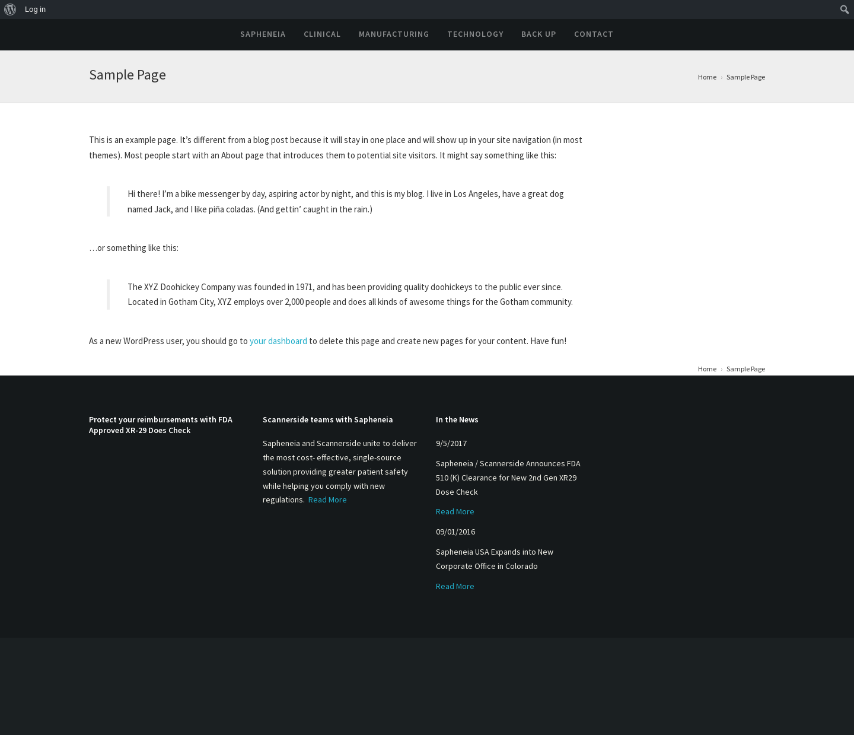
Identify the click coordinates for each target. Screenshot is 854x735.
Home (707, 76)
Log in (35, 9)
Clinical (322, 33)
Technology (475, 33)
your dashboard (278, 340)
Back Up (538, 33)
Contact (594, 33)
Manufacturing (394, 33)
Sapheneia (263, 33)
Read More (327, 499)
